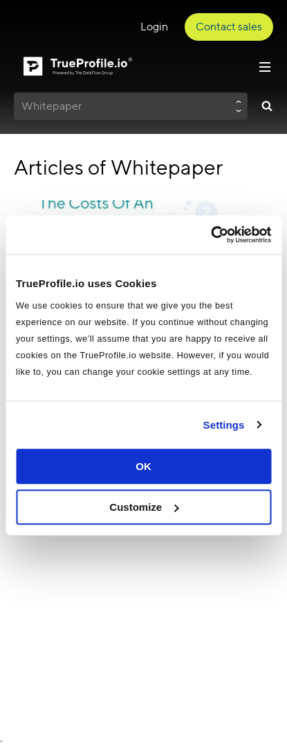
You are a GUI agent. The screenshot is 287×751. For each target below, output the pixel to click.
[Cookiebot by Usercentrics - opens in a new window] (210, 235)
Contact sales (229, 26)
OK (143, 466)
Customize (143, 507)
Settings (224, 425)
